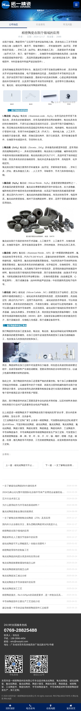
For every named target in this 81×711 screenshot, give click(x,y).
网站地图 (7, 699)
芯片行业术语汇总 (11, 498)
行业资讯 (40, 24)
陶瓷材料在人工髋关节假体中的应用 (20, 537)
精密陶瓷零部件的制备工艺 (15, 550)
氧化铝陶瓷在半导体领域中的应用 (18, 582)
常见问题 (67, 24)
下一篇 (61, 465)
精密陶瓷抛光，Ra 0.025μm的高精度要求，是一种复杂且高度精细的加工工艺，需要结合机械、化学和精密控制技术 (33, 595)
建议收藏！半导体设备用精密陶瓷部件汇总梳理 (25, 608)
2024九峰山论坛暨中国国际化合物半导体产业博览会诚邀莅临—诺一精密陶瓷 (33, 492)
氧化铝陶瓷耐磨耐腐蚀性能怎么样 (18, 563)
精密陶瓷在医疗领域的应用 (15, 530)
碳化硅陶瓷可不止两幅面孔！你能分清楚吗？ (24, 543)
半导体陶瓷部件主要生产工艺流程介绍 (21, 601)
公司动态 (13, 24)
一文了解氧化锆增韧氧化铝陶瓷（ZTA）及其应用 (26, 518)
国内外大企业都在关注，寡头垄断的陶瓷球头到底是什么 (29, 524)
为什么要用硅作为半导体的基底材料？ (21, 505)
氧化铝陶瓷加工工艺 (12, 588)
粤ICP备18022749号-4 (62, 696)
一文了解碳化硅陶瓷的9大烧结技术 (19, 485)
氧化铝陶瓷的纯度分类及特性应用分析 (21, 556)
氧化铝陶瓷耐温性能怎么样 (15, 569)
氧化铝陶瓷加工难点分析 (14, 575)
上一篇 (22, 465)
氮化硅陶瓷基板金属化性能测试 (17, 511)
